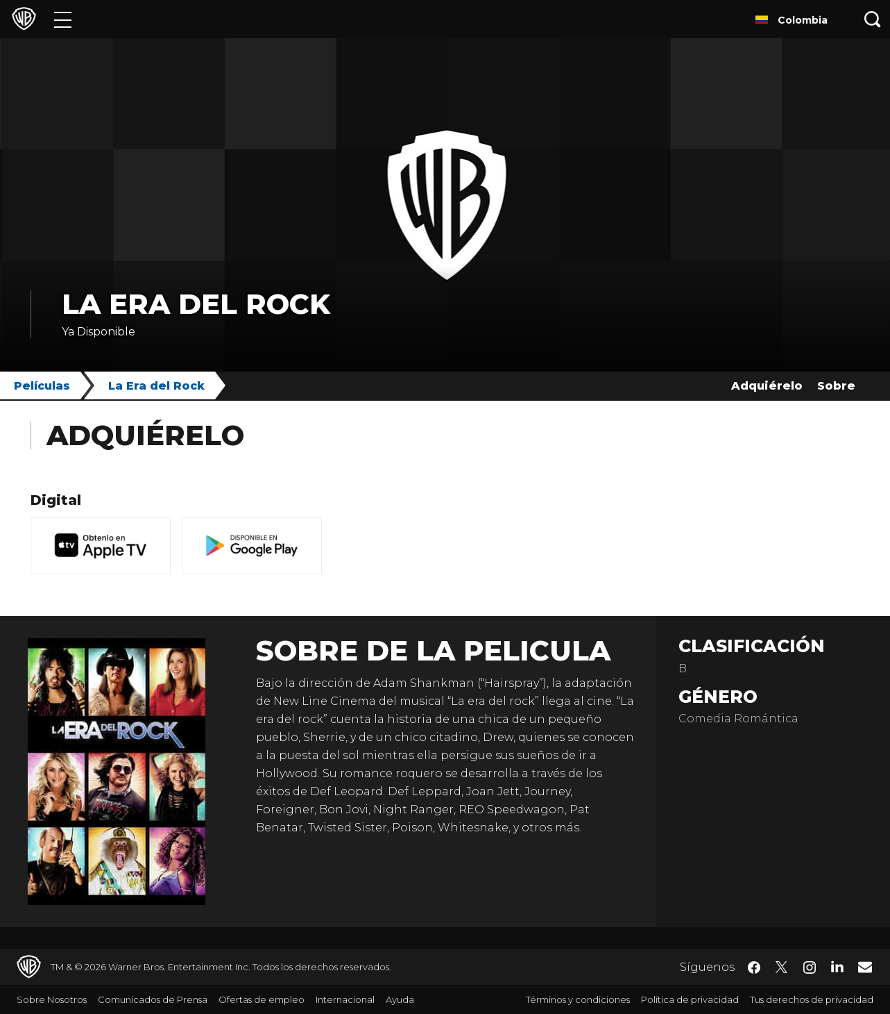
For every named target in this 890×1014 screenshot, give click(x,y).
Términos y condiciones (578, 999)
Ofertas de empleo (262, 999)
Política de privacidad (690, 999)
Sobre (836, 385)
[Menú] (62, 19)
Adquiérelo (767, 385)
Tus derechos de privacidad (811, 999)
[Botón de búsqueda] (872, 19)
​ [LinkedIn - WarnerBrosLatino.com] (837, 966)
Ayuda (400, 999)
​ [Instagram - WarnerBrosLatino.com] (809, 967)
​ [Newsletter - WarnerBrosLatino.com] (865, 967)
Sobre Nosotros (52, 999)
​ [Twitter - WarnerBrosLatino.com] (781, 967)
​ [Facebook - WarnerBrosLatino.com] (754, 967)
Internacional (345, 999)
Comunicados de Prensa (152, 999)
